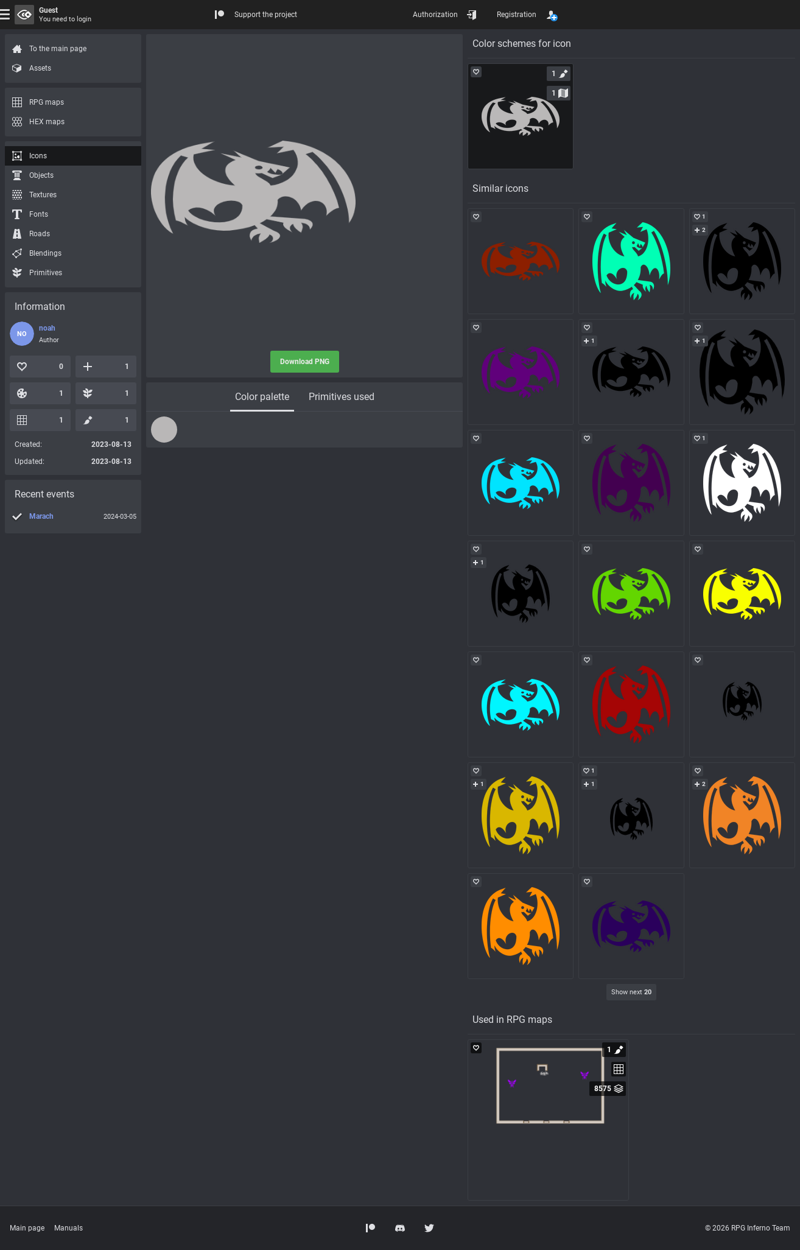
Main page (27, 1228)
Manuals (68, 1228)
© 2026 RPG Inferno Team (747, 1228)
